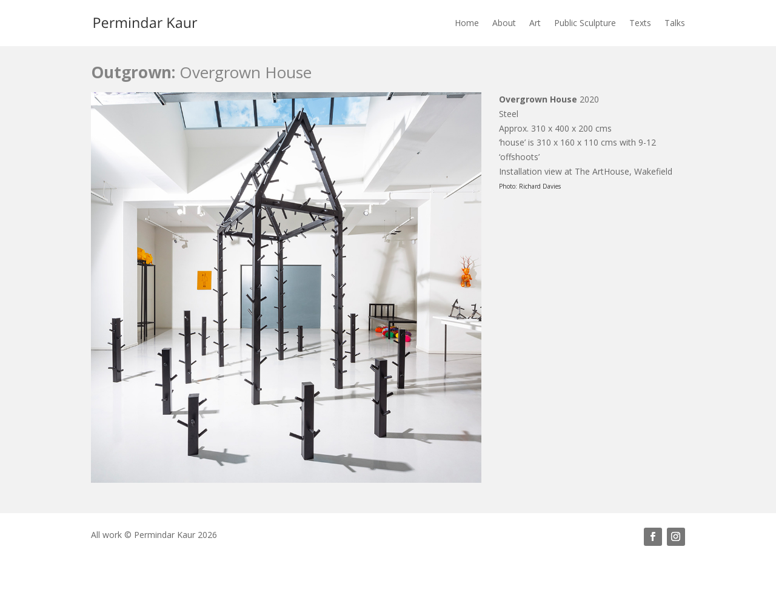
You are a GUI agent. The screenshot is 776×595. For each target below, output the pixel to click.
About (504, 23)
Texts (640, 23)
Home (467, 23)
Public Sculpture (585, 23)
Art (535, 23)
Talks (674, 23)
